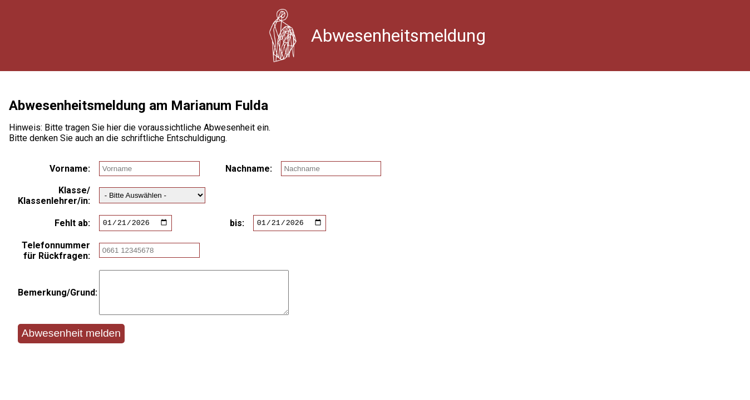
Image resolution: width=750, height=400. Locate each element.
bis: (237, 223)
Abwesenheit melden (71, 343)
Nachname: (248, 168)
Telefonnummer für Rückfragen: (56, 251)
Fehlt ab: (72, 223)
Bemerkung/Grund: (54, 298)
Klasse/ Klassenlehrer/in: (54, 195)
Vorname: (70, 168)
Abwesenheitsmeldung (398, 35)
